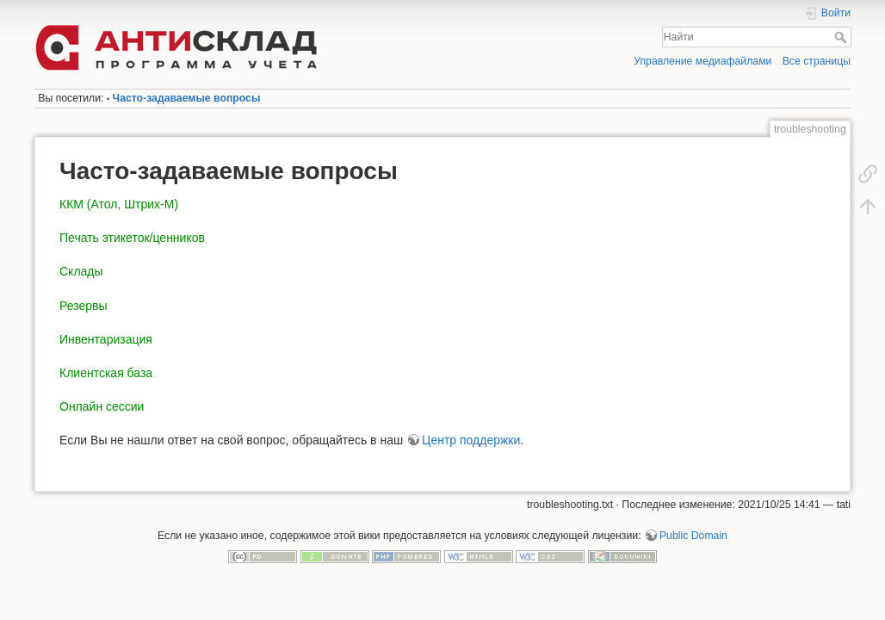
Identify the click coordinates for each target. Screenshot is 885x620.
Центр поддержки (471, 440)
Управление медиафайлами (702, 61)
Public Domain (693, 536)
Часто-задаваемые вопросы (187, 98)
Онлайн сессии (101, 406)
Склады (81, 271)
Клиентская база (105, 373)
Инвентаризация (105, 339)
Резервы (83, 306)
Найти (842, 37)
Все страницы (817, 61)
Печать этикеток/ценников (132, 238)
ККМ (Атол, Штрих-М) (118, 204)
